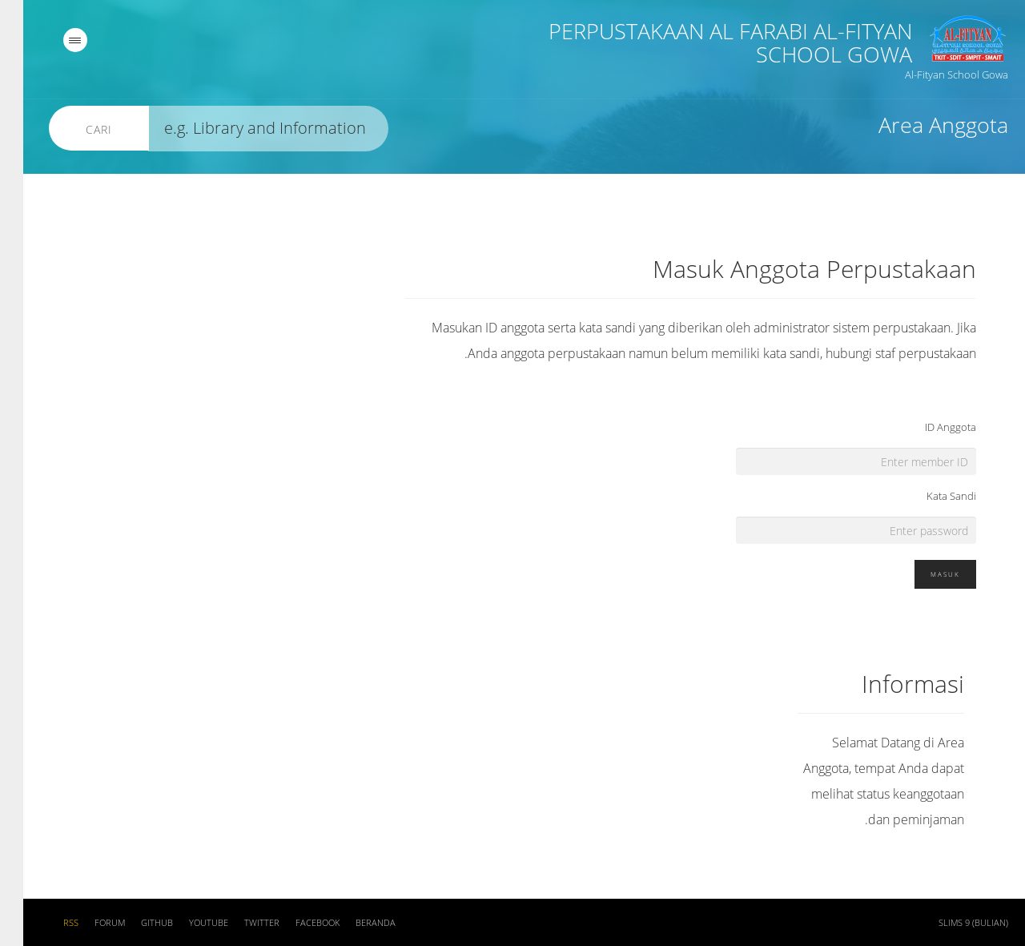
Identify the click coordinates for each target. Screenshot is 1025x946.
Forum (86, 922)
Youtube (185, 922)
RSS (47, 922)
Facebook (294, 922)
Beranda (352, 922)
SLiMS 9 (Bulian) (950, 922)
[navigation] (52, 40)
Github (134, 922)
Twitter (238, 922)
